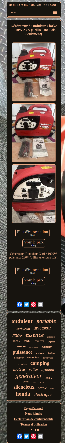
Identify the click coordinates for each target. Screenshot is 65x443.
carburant (23, 329)
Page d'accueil (33, 408)
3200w (51, 353)
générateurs (33, 347)
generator (51, 337)
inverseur (42, 328)
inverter (39, 341)
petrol (42, 382)
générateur (28, 376)
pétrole (42, 388)
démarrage (48, 357)
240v (27, 341)
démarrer (19, 357)
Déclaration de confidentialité (33, 419)
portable (46, 321)
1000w (26, 381)
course (21, 346)
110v (34, 382)
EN (30, 430)
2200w (48, 378)
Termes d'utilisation (33, 424)
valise (33, 369)
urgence (51, 342)
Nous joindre (33, 413)
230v (17, 335)
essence (34, 335)
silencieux (24, 387)
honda (23, 394)
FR (37, 430)
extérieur (46, 346)
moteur (19, 369)
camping (39, 363)
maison (40, 353)
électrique (43, 394)
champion (33, 357)
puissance (23, 352)
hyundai (47, 369)
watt (52, 388)
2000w (17, 341)
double (22, 364)
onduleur (22, 321)
